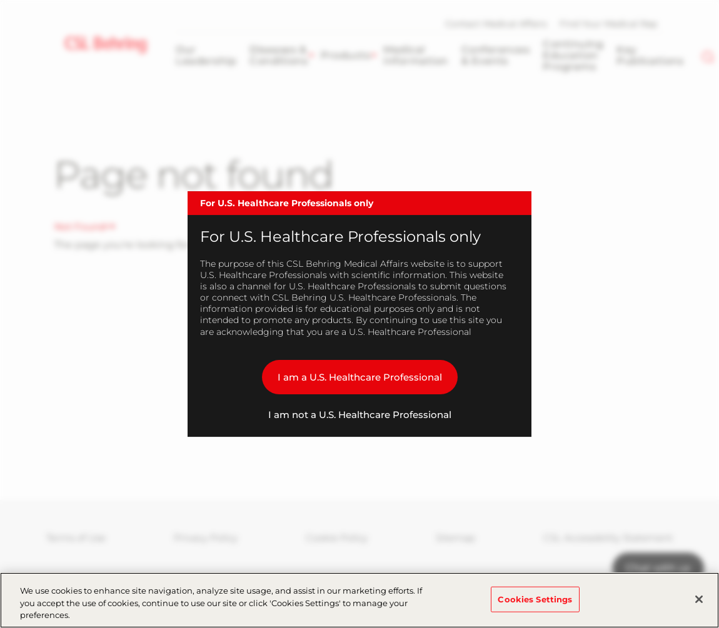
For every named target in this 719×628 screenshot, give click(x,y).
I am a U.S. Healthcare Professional (360, 377)
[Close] (699, 599)
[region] (359, 600)
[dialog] (359, 314)
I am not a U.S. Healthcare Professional (359, 415)
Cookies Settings (535, 599)
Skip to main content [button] (0, 0)
